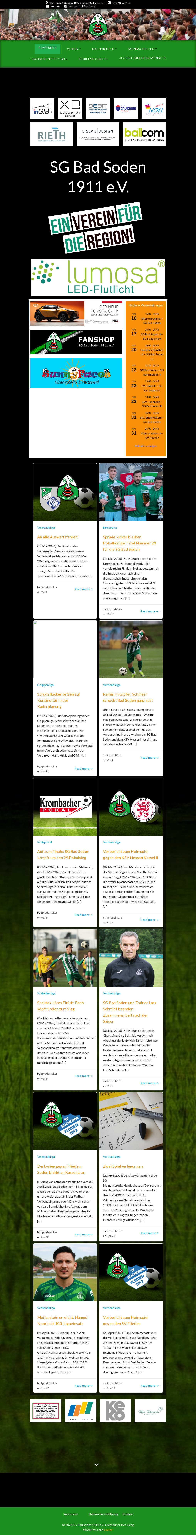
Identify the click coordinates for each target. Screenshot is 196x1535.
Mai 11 (45, 770)
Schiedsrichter (94, 58)
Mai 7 (110, 921)
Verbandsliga (46, 526)
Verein (74, 48)
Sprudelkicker (49, 585)
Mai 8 (44, 916)
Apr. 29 (111, 1234)
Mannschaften (143, 48)
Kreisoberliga (46, 991)
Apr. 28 (45, 1386)
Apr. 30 (45, 1235)
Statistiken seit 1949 (49, 58)
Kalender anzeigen (145, 444)
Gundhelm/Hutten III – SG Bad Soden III (151, 353)
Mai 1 (110, 1084)
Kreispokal (110, 526)
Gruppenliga (45, 683)
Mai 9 (110, 758)
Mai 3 (44, 1077)
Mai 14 (45, 590)
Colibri (108, 1528)
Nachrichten (105, 48)
